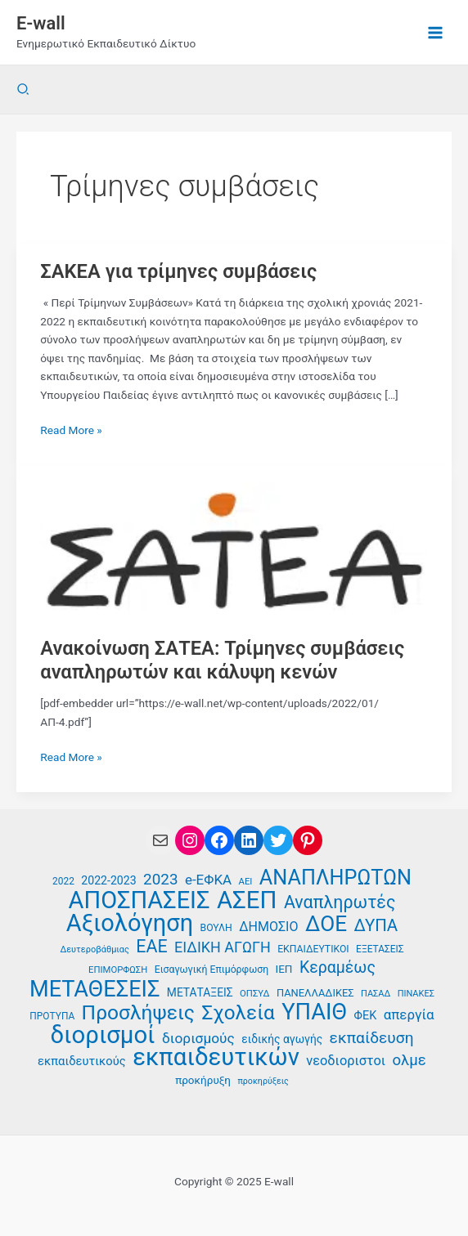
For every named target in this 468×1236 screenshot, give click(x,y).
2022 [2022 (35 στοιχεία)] (63, 881)
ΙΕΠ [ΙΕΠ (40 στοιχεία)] (284, 968)
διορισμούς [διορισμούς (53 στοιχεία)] (198, 1038)
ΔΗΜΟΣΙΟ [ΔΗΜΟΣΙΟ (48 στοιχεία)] (268, 926)
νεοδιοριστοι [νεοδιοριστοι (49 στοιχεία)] (345, 1060)
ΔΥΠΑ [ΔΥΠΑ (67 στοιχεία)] (375, 925)
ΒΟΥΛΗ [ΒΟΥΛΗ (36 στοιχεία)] (216, 928)
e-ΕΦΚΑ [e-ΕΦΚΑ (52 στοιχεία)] (208, 879)
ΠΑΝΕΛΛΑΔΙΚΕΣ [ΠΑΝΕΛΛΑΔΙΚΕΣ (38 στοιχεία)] (315, 993)
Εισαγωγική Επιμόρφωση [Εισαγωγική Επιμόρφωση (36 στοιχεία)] (211, 969)
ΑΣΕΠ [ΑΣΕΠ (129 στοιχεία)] (247, 900)
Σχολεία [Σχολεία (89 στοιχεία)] (237, 1013)
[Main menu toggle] (435, 32)
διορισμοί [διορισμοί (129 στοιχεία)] (102, 1035)
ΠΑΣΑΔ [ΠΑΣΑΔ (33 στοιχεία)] (375, 993)
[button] (23, 89)
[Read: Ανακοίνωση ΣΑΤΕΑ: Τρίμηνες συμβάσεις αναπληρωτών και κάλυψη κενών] (233, 550)
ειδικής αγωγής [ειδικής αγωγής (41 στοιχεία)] (281, 1039)
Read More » (71, 430)
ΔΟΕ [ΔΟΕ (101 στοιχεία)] (326, 924)
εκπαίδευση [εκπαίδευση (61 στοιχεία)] (372, 1038)
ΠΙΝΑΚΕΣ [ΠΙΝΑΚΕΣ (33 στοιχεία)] (416, 993)
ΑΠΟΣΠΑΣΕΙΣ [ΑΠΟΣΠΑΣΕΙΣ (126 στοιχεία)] (139, 900)
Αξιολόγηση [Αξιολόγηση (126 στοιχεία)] (129, 923)
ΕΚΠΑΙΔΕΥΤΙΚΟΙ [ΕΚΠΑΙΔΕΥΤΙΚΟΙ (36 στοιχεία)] (313, 949)
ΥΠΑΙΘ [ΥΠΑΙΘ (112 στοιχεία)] (314, 1012)
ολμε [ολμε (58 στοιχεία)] (408, 1060)
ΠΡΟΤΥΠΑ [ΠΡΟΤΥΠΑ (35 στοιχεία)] (51, 1016)
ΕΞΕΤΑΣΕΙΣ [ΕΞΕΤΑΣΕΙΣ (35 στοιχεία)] (379, 949)
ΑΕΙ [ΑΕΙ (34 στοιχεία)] (246, 881)
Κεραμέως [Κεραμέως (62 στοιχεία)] (337, 968)
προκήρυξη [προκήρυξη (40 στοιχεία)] (203, 1079)
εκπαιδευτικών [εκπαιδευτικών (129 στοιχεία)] (216, 1057)
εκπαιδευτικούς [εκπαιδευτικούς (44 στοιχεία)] (82, 1061)
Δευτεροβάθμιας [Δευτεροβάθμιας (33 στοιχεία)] (94, 949)
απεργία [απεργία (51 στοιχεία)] (409, 1014)
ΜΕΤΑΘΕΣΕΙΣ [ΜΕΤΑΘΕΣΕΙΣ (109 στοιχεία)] (94, 989)
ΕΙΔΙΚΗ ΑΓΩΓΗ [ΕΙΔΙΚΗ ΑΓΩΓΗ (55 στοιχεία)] (222, 947)
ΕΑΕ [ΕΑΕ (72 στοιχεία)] (151, 947)
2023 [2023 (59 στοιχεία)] (160, 880)
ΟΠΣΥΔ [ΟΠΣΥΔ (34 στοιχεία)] (254, 993)
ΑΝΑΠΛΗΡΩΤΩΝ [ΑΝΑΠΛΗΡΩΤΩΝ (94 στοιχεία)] (335, 878)
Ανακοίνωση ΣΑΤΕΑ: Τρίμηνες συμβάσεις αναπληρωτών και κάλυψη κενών (222, 660)
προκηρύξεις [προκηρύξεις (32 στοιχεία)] (262, 1081)
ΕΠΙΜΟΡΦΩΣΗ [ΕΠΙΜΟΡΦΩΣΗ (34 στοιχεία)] (117, 970)
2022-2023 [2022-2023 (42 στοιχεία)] (108, 880)
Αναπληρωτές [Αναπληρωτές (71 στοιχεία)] (340, 902)
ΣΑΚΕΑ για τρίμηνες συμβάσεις (178, 271)
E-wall (40, 23)
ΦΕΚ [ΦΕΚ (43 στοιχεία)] (365, 1016)
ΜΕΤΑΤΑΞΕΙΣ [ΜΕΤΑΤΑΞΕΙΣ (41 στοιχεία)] (200, 992)
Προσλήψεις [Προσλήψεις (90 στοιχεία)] (138, 1013)
